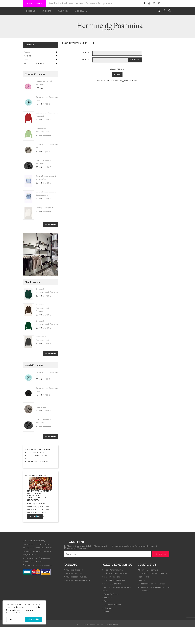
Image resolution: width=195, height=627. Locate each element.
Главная (29, 44)
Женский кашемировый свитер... (47, 290)
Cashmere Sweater (36, 452)
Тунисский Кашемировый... (43, 338)
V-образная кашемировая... (43, 130)
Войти (117, 75)
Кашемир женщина (74, 570)
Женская (27, 52)
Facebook (144, 3)
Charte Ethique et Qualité (114, 580)
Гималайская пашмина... (42, 405)
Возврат (108, 601)
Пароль (85, 59)
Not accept (13, 619)
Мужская (27, 56)
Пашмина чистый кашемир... (44, 82)
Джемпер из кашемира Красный (47, 114)
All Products (50, 224)
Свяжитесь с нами (112, 605)
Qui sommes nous (112, 577)
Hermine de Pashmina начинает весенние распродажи (80, 3)
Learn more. (15, 613)
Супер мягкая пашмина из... (47, 98)
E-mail (86, 52)
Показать (134, 60)
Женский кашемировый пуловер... (42, 308)
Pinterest (154, 3)
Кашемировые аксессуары (77, 580)
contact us (147, 564)
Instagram (158, 3)
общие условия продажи (115, 573)
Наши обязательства (113, 570)
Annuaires (108, 598)
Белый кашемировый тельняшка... (46, 193)
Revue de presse (111, 594)
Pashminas (27, 59)
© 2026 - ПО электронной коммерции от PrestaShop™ (97, 625)
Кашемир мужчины (74, 573)
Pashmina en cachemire (38, 461)
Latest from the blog (35, 475)
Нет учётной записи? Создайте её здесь (117, 80)
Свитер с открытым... (46, 207)
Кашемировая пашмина (76, 577)
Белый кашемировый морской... (46, 177)
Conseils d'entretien (113, 584)
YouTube (149, 3)
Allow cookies (33, 619)
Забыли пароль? (117, 69)
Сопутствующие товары (34, 63)
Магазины (108, 608)
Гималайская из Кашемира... (43, 161)
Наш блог (108, 612)
